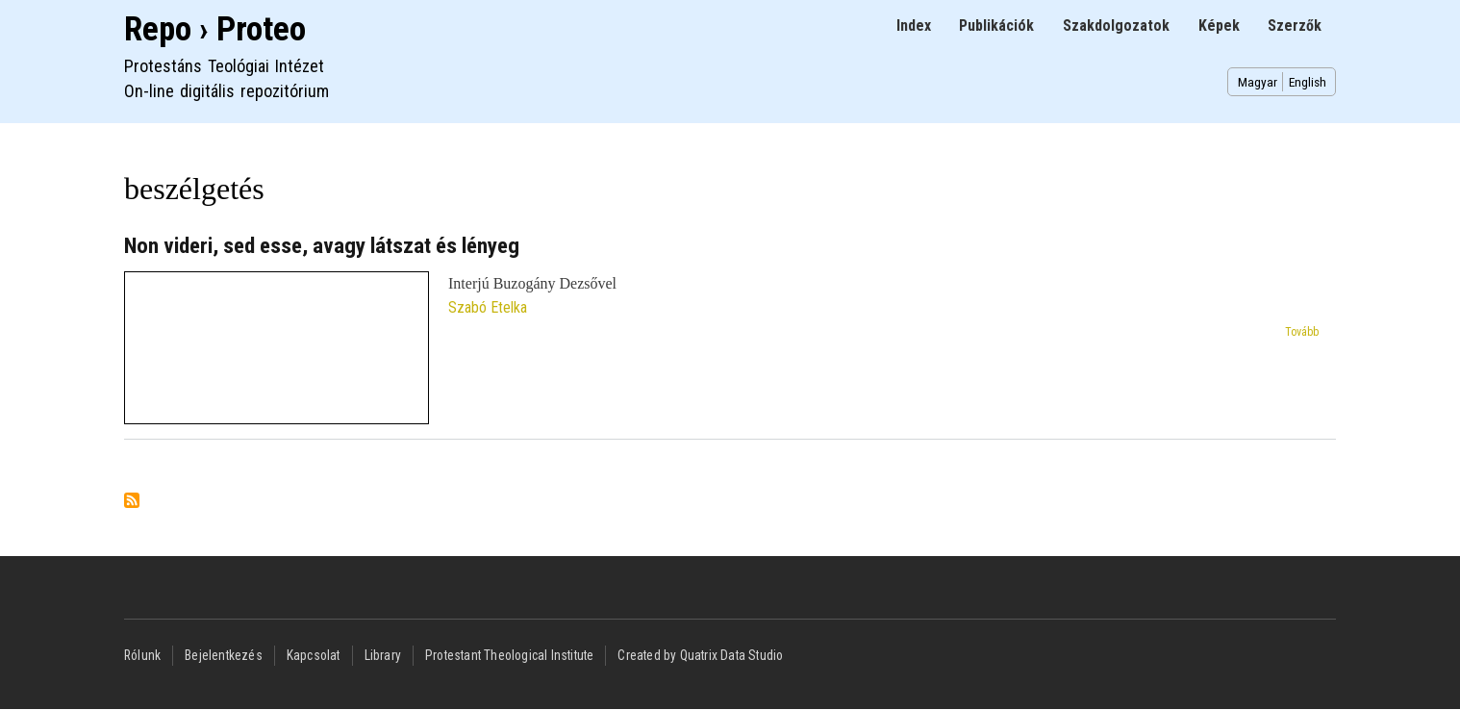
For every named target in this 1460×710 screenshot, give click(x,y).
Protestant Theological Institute (509, 655)
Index (913, 25)
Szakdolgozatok (1116, 25)
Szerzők (1295, 25)
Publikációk (996, 25)
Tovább (1302, 332)
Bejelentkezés (224, 655)
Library (383, 655)
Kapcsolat (313, 655)
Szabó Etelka (487, 307)
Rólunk (142, 655)
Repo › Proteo (215, 29)
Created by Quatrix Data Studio (700, 655)
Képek (1219, 25)
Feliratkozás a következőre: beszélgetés (131, 502)
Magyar (1257, 81)
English (1307, 81)
